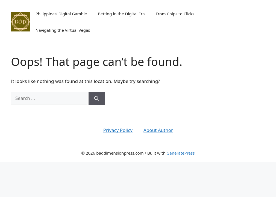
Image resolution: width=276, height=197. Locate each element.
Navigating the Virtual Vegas (63, 30)
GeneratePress (180, 153)
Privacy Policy (118, 130)
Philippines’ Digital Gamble (61, 13)
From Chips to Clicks (175, 13)
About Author (158, 130)
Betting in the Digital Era (121, 13)
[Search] (97, 98)
